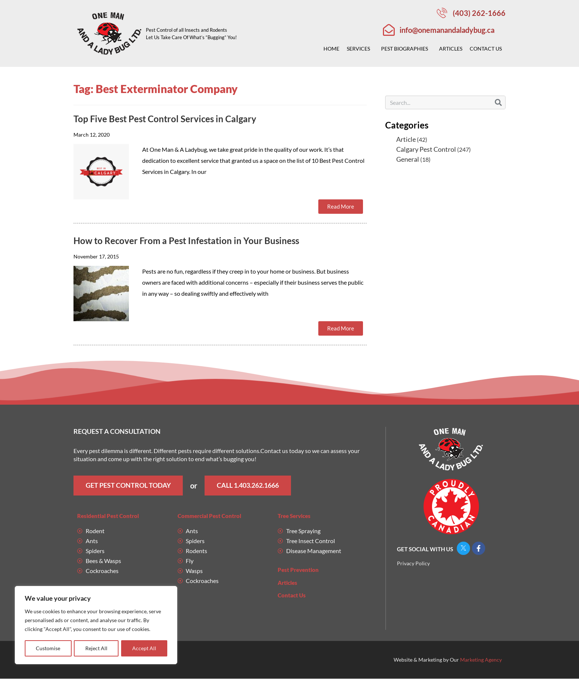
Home (331, 48)
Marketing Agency (481, 660)
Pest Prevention (298, 570)
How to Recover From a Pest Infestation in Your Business (186, 240)
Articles (450, 48)
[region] (96, 625)
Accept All (144, 648)
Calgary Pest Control (426, 149)
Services (360, 48)
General (407, 159)
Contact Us (488, 48)
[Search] (498, 102)
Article (406, 139)
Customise (48, 648)
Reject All (96, 648)
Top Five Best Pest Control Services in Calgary (164, 118)
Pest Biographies (406, 48)
